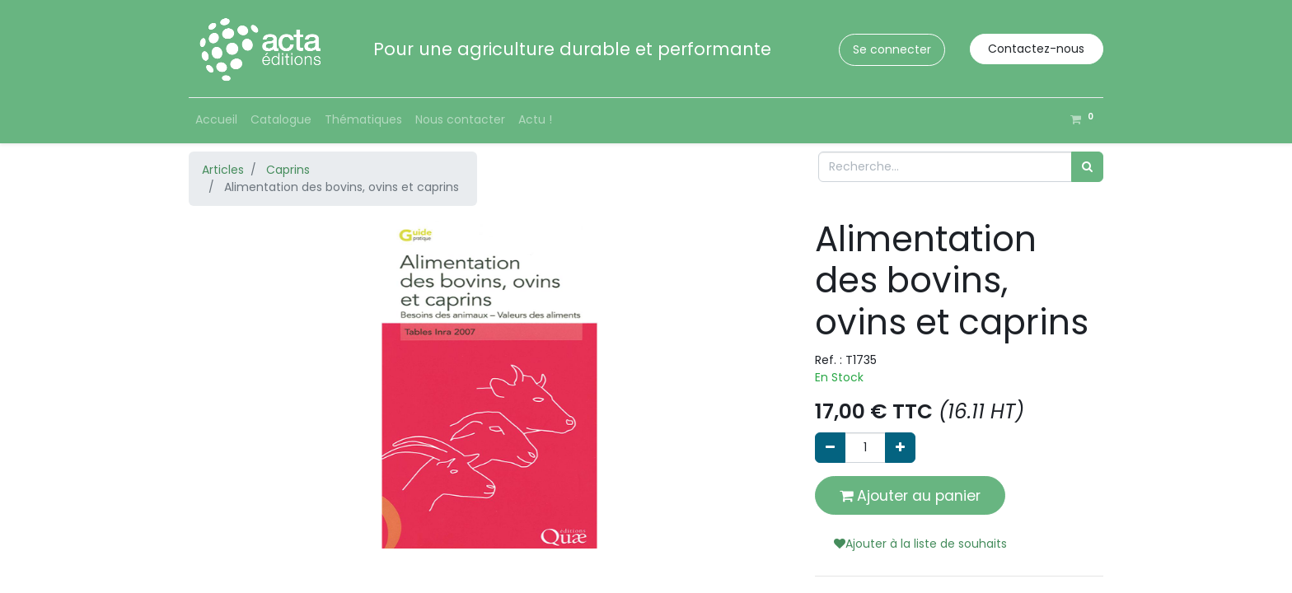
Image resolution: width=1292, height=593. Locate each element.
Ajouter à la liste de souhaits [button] (920, 543)
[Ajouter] (900, 447)
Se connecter (892, 49)
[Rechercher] (1087, 167)
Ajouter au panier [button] (910, 496)
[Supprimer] (830, 447)
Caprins (288, 169)
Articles (223, 169)
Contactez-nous (1036, 48)
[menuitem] (216, 120)
